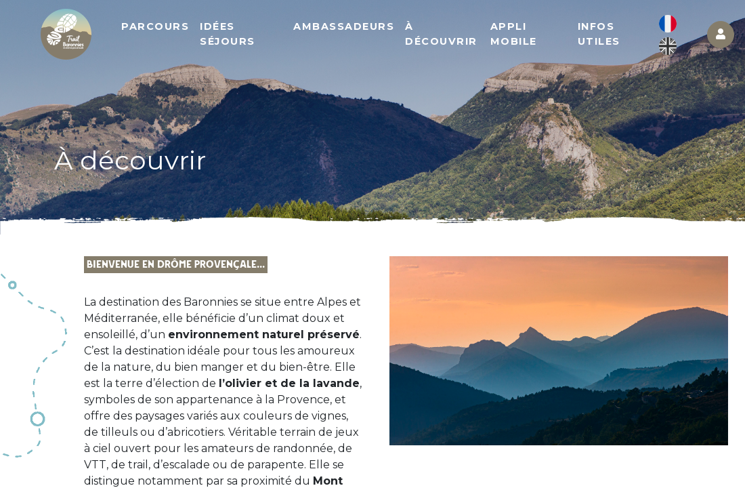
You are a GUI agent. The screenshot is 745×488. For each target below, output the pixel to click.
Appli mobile (513, 33)
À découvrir (441, 33)
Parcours (155, 26)
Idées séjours (227, 33)
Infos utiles (599, 33)
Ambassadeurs (343, 26)
